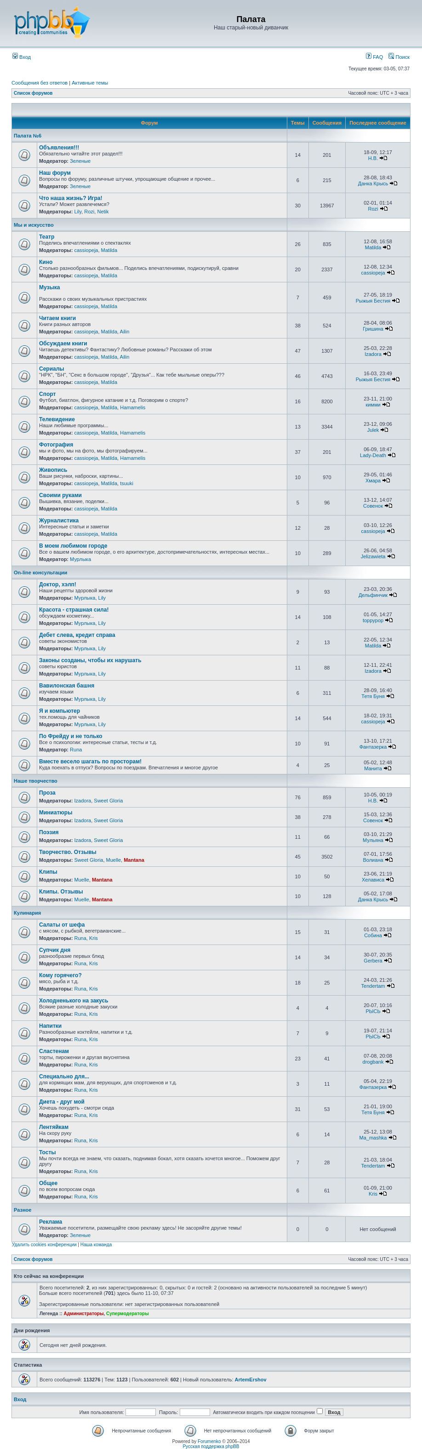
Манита (373, 768)
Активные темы (90, 83)
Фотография (56, 444)
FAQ (374, 57)
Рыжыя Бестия (373, 301)
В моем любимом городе (73, 546)
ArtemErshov (251, 1379)
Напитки (50, 1026)
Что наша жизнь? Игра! (71, 198)
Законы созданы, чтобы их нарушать (90, 660)
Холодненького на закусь (73, 1000)
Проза (47, 793)
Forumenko (209, 1441)
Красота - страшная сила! (73, 610)
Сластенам (54, 1051)
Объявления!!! (59, 147)
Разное (22, 1210)
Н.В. (373, 158)
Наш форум (55, 173)
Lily (77, 211)
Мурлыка (80, 559)
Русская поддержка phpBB (210, 1446)
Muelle (113, 860)
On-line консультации (40, 572)
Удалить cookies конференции (44, 1244)
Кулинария (27, 913)
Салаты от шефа (62, 925)
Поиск (399, 57)
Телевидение (57, 419)
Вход (21, 57)
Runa (76, 749)
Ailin (125, 331)
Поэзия (49, 832)
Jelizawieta (373, 556)
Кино (45, 262)
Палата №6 (27, 135)
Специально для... (64, 1076)
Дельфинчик (373, 595)
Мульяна (373, 840)
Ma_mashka (373, 1137)
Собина (373, 935)
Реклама (50, 1222)
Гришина (373, 329)
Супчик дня (54, 950)
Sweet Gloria (108, 800)
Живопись (53, 470)
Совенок (373, 506)
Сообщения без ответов (39, 83)
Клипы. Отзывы (61, 891)
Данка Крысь (373, 183)
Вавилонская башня (66, 685)
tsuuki (126, 483)
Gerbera (373, 960)
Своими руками (60, 495)
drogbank (373, 1062)
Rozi (89, 211)
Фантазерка (373, 747)
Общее (48, 1183)
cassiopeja (86, 250)
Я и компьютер (59, 711)
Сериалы (51, 369)
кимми (372, 404)
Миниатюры (55, 812)
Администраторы (83, 1313)
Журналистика (59, 520)
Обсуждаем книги (63, 343)
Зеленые (80, 161)
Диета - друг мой (62, 1102)
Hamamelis (132, 407)
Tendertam (373, 986)
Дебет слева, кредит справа (77, 635)
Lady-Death (373, 455)
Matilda (109, 250)
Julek (373, 430)
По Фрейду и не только (71, 736)
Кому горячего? (60, 975)
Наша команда (96, 1244)
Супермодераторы (127, 1313)
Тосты (47, 1152)
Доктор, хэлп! (57, 584)
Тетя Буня (372, 696)
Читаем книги (57, 318)
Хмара (373, 480)
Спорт (47, 394)
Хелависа (373, 879)
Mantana (134, 860)
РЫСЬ (372, 1011)
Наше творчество (35, 781)
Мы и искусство (34, 225)
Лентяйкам (53, 1127)
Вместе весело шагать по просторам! (90, 761)
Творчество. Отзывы (68, 852)
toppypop (373, 620)
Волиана (373, 860)
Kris (93, 938)
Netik (102, 211)
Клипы (48, 872)
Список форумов (33, 93)
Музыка (49, 287)
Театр (46, 237)
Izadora (373, 354)
